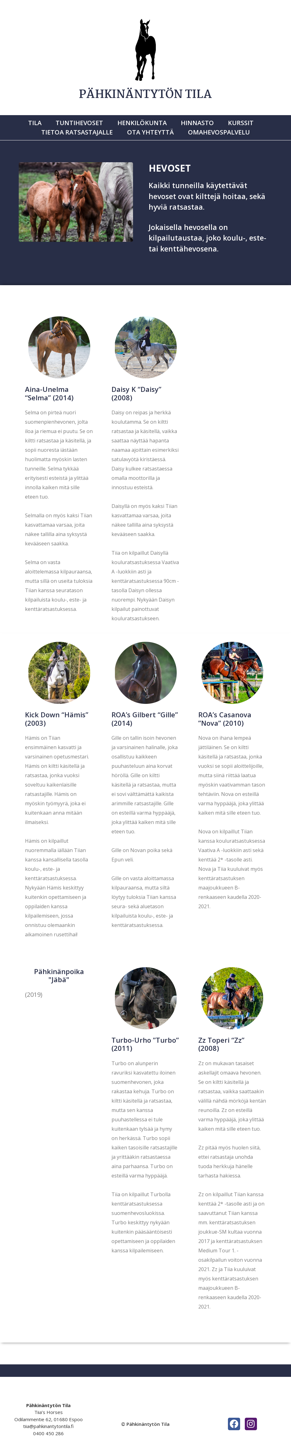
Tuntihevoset (84, 121)
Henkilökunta (142, 121)
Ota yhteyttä (150, 127)
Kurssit (231, 121)
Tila (44, 121)
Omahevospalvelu (214, 127)
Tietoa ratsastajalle (82, 127)
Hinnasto (192, 121)
